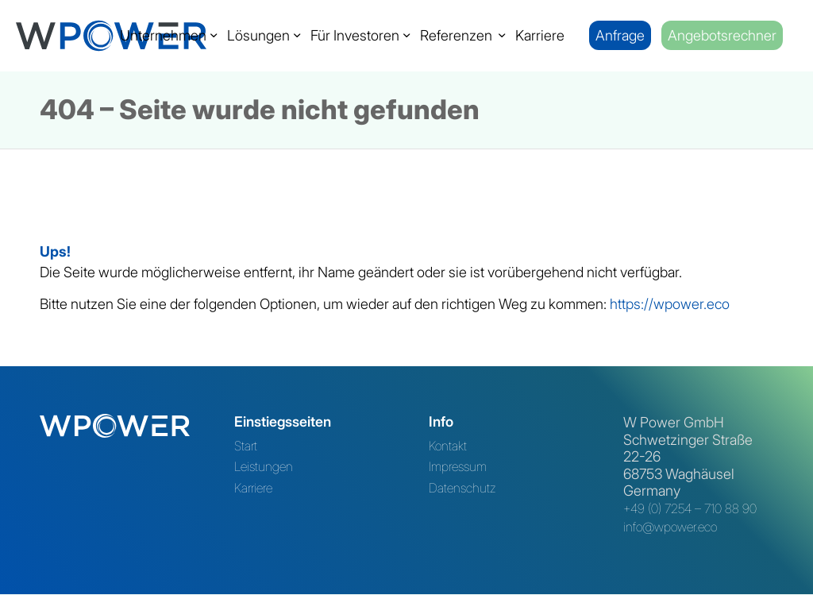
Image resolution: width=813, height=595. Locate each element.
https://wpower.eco (670, 304)
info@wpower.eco (670, 527)
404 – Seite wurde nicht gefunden (260, 109)
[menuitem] (163, 35)
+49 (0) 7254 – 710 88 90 (690, 508)
